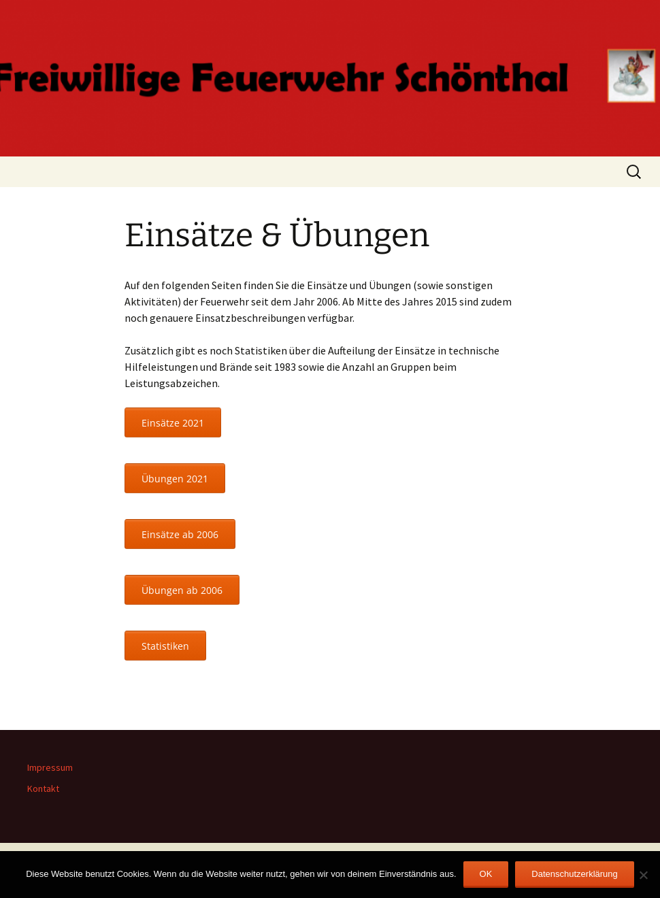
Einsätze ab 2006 (180, 534)
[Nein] (643, 875)
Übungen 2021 (175, 478)
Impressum (50, 767)
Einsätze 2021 (173, 422)
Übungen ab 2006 (182, 590)
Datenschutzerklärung (574, 874)
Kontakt (43, 788)
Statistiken (165, 645)
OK (486, 874)
